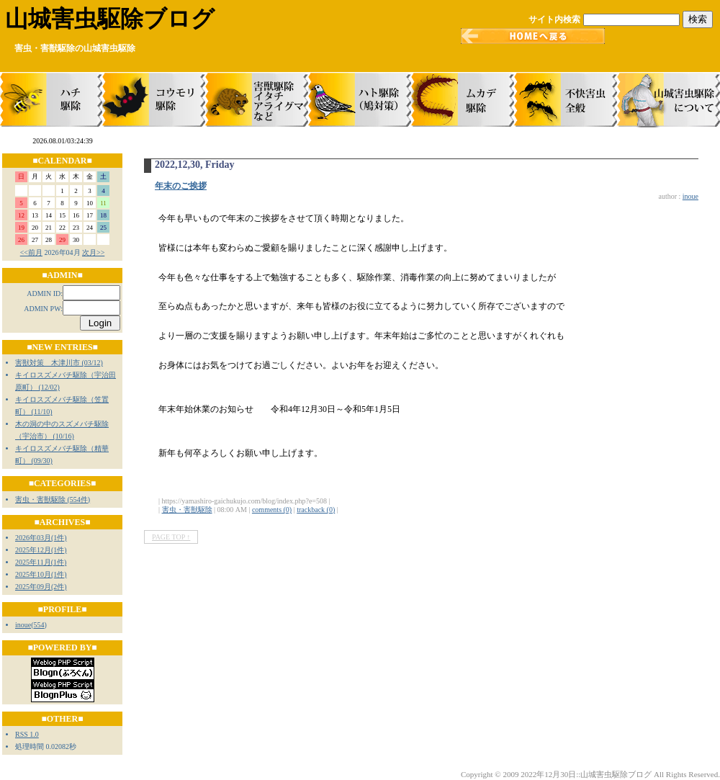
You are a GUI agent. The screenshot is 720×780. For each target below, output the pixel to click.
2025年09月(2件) (41, 587)
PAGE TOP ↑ (171, 537)
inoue (23, 625)
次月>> (93, 252)
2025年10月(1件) (41, 574)
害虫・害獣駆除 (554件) (52, 499)
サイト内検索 (554, 19)
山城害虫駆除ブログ (110, 19)
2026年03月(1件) (41, 538)
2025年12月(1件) (41, 550)
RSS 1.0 (27, 734)
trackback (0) (316, 510)
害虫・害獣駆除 (187, 510)
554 (39, 625)
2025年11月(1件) (40, 562)
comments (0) (272, 510)
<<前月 (31, 252)
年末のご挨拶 (181, 186)
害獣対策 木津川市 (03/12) (59, 363)
